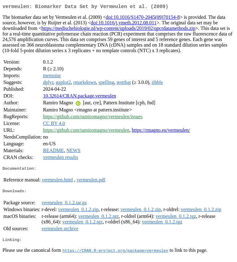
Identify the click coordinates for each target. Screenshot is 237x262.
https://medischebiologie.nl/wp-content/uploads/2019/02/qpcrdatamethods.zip (118, 29)
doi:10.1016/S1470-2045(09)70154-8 (143, 18)
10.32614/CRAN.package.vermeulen (79, 97)
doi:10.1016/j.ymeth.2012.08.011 (123, 24)
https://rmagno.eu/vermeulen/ (161, 131)
